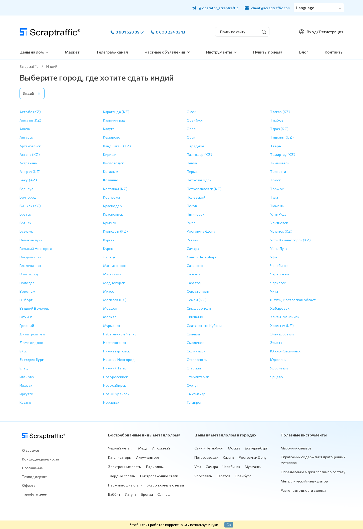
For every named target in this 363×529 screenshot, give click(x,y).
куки (214, 524)
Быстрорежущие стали (159, 476)
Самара (212, 466)
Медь (143, 448)
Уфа (197, 466)
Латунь (130, 494)
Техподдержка (35, 476)
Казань (228, 457)
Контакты (334, 52)
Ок (228, 524)
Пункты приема (267, 52)
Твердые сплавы (122, 476)
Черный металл (121, 448)
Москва (234, 448)
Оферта (28, 485)
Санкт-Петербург (208, 448)
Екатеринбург (256, 448)
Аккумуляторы (148, 457)
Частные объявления (165, 52)
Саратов (223, 476)
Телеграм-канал (112, 52)
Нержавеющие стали (125, 485)
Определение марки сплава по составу (313, 472)
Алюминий (161, 448)
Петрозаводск (206, 457)
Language (305, 7)
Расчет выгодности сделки (303, 490)
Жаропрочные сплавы (165, 485)
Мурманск (253, 466)
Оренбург (243, 476)
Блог (303, 52)
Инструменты (219, 52)
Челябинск (231, 466)
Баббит (114, 494)
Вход (312, 31)
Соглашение (32, 468)
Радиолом (155, 466)
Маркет (72, 52)
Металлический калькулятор (304, 481)
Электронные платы (125, 466)
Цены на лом (32, 52)
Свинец (163, 494)
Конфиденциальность (40, 459)
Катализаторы (120, 457)
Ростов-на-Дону (252, 457)
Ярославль (203, 476)
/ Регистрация (330, 31)
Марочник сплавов (296, 448)
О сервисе (30, 450)
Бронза (147, 494)
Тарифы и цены (35, 494)
